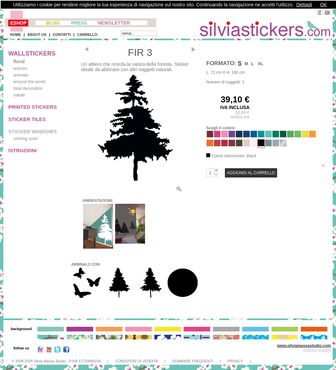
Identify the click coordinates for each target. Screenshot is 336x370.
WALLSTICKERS (32, 53)
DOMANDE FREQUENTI (192, 361)
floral (19, 61)
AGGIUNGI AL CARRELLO (251, 173)
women (20, 68)
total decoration (28, 88)
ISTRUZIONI (22, 150)
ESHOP (18, 23)
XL (260, 63)
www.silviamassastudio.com (304, 345)
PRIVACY (235, 361)
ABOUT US (36, 35)
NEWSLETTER (114, 23)
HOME (15, 35)
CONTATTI (62, 35)
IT (319, 12)
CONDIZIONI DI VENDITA (136, 361)
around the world (29, 81)
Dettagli (304, 4)
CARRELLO (87, 35)
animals (20, 74)
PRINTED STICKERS (32, 107)
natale (19, 94)
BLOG (53, 23)
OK (323, 4)
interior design (317, 350)
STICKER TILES (27, 119)
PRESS (79, 23)
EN (327, 12)
